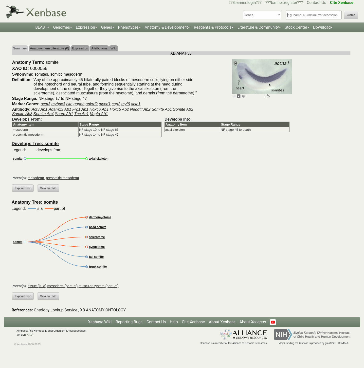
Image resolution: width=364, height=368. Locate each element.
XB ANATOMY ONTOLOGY (103, 310)
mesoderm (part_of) (62, 286)
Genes (106, 27)
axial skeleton (175, 129)
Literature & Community (258, 27)
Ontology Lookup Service (55, 310)
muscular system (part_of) (99, 286)
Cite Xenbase (193, 322)
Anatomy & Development (166, 27)
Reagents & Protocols (213, 27)
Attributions (99, 48)
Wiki (113, 48)
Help (174, 322)
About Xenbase (222, 322)
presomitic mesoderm (28, 134)
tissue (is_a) (37, 286)
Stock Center (296, 27)
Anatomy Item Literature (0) (49, 48)
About (252, 322)
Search (351, 15)
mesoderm (20, 129)
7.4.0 (29, 334)
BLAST (41, 27)
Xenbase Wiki (100, 322)
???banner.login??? (245, 2)
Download (322, 27)
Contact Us (316, 2)
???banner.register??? (284, 2)
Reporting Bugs (129, 322)
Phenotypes (128, 27)
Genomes (61, 27)
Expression (85, 27)
